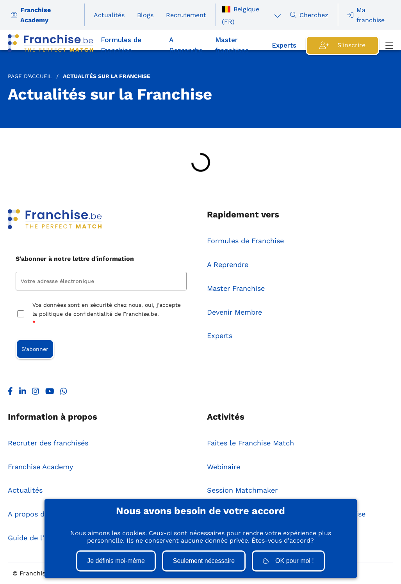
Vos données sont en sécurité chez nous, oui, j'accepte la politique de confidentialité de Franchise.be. (106, 314)
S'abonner (34, 349)
